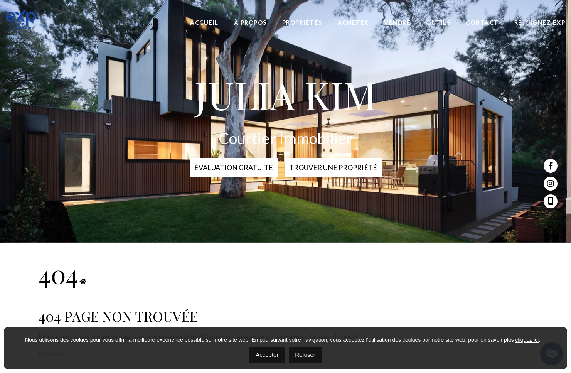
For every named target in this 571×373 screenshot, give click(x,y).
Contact (482, 22)
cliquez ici (527, 340)
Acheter (353, 22)
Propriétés (302, 22)
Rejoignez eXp (540, 22)
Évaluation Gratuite (233, 167)
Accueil (204, 22)
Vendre (397, 22)
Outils (438, 22)
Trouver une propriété (333, 167)
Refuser (305, 354)
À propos (250, 22)
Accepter (267, 354)
